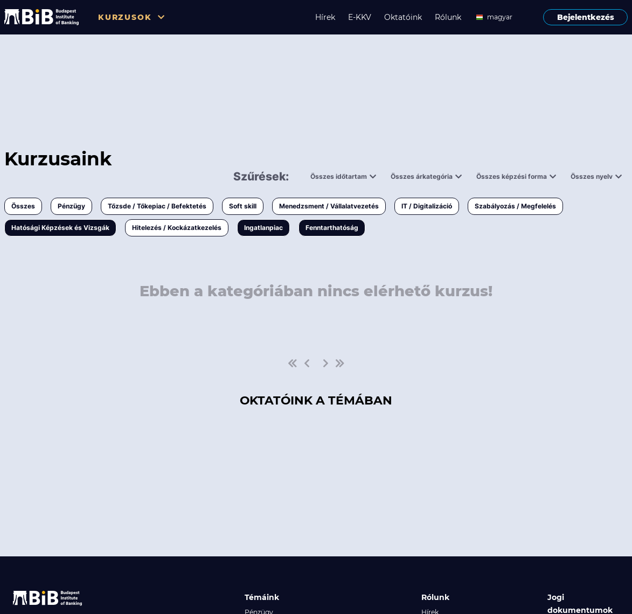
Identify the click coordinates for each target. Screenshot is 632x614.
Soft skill (242, 206)
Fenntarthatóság (331, 228)
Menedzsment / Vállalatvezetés (329, 206)
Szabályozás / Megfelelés (515, 206)
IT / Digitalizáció (426, 206)
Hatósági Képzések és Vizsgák (60, 228)
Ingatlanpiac (263, 228)
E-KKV (359, 17)
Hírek (325, 17)
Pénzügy (71, 206)
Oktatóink (403, 17)
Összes (23, 206)
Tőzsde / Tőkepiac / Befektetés (157, 206)
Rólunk (448, 17)
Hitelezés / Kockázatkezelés (176, 228)
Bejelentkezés (585, 17)
